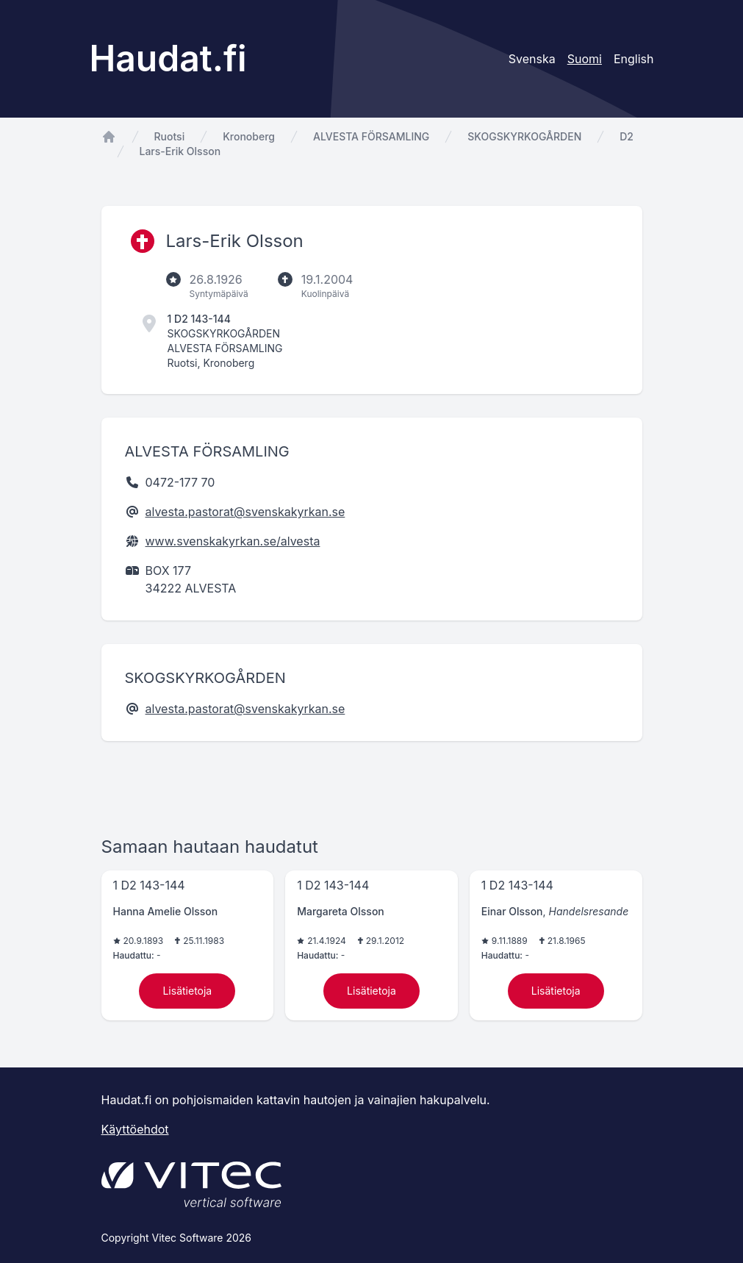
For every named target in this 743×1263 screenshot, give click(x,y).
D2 (626, 136)
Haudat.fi (168, 58)
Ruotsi (169, 136)
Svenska (532, 58)
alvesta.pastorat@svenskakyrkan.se (245, 511)
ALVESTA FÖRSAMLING (371, 136)
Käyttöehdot (135, 1129)
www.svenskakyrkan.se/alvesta (233, 541)
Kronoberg (249, 136)
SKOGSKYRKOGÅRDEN (524, 136)
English (634, 58)
